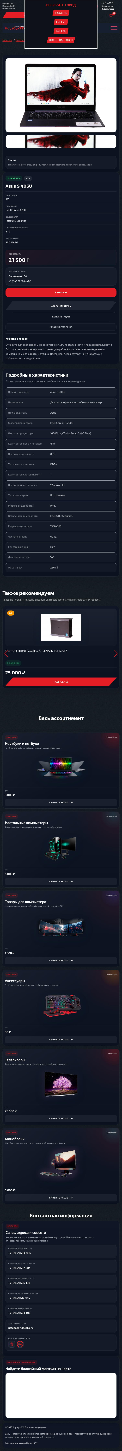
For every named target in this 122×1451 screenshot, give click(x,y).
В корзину (61, 292)
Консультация (61, 316)
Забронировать (61, 305)
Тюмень (61, 12)
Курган (61, 31)
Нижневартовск (61, 40)
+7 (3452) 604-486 (20, 281)
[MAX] (20, 1344)
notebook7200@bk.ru (20, 1327)
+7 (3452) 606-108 (19, 1282)
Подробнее (61, 681)
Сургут (61, 22)
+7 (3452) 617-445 (19, 1297)
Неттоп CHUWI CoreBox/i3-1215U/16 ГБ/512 (36, 651)
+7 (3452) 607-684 (19, 1267)
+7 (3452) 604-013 (19, 1312)
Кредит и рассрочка (61, 327)
